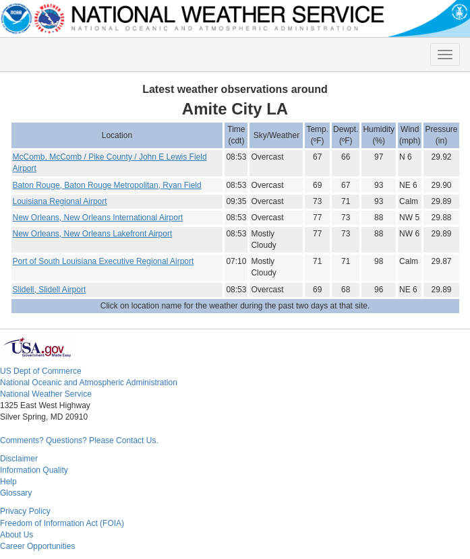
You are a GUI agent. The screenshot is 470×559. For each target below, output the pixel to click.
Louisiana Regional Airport (60, 201)
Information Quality (34, 470)
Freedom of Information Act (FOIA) (62, 523)
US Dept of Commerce (41, 371)
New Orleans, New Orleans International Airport (98, 217)
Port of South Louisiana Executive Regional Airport (103, 261)
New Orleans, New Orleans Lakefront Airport (93, 233)
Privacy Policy (25, 511)
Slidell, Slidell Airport (49, 289)
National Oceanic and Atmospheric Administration (88, 382)
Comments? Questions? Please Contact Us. (79, 440)
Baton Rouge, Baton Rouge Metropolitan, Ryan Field (107, 185)
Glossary (16, 493)
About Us (16, 534)
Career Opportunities (37, 546)
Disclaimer (19, 458)
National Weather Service (46, 394)
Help (8, 481)
